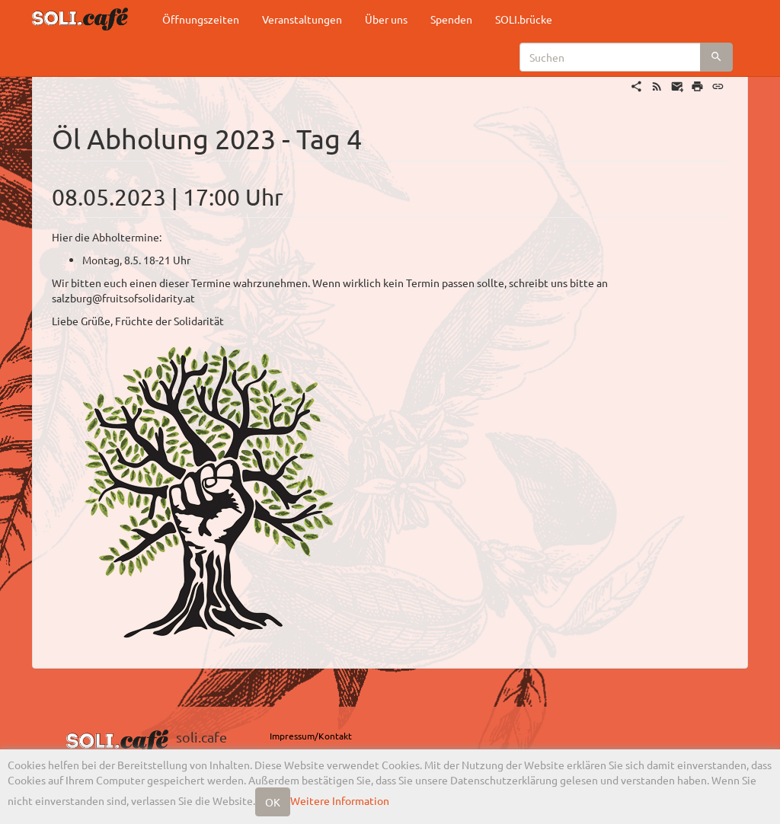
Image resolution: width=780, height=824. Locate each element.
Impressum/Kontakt (311, 736)
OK (272, 802)
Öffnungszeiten (200, 19)
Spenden (451, 19)
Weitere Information (339, 800)
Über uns (386, 19)
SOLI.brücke (523, 19)
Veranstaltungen (302, 19)
